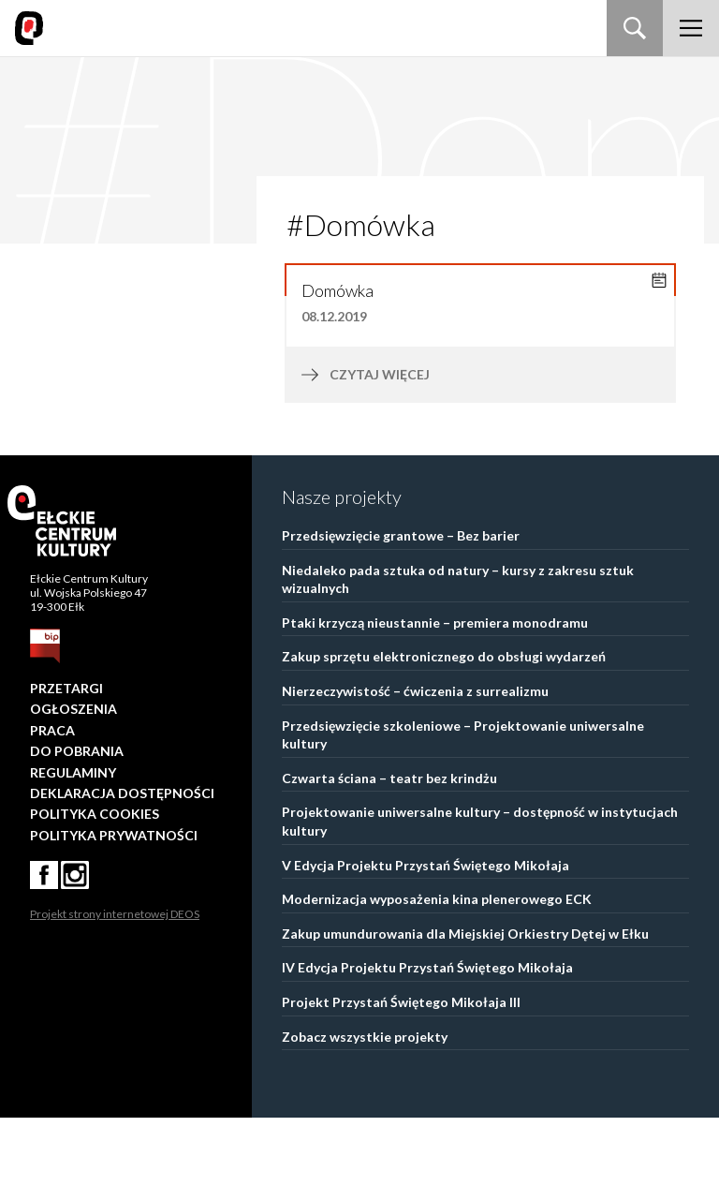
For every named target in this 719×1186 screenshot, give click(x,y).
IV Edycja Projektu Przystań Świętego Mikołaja (427, 1036)
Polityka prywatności (114, 904)
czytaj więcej (418, 443)
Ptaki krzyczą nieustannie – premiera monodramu (435, 691)
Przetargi (66, 756)
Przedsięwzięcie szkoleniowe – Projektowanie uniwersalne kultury (463, 803)
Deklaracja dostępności (122, 861)
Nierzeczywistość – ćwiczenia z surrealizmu (415, 759)
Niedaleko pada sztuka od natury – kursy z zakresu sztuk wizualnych (458, 647)
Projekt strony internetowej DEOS (114, 982)
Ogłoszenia (73, 777)
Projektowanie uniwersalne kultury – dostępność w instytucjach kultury (480, 889)
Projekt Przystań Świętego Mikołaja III (401, 1070)
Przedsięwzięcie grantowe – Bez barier (401, 604)
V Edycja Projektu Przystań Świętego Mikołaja (425, 933)
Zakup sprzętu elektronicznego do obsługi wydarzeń (444, 725)
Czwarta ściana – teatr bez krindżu (389, 846)
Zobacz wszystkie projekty (365, 1105)
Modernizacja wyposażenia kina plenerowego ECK (437, 967)
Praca (52, 799)
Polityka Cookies (94, 882)
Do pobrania (77, 819)
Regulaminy (73, 841)
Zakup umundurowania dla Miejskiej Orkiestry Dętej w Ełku (465, 1002)
